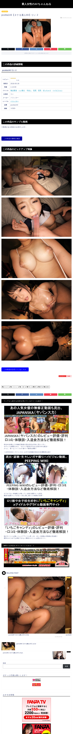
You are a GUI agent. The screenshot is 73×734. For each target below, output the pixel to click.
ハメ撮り (22, 90)
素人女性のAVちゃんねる (36, 3)
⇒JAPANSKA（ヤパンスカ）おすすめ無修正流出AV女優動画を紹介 (27, 452)
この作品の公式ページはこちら (15, 369)
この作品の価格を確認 (12, 138)
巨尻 (34, 90)
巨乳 (39, 90)
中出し (29, 90)
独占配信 (14, 90)
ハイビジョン (57, 90)
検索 (4, 663)
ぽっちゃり (47, 90)
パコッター (4, 11)
